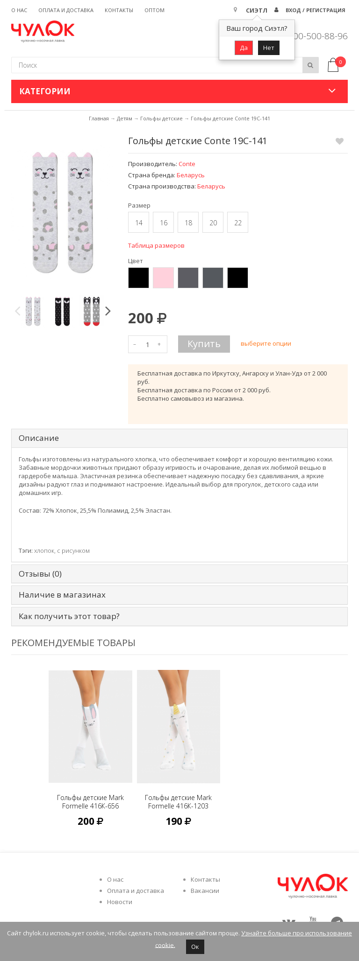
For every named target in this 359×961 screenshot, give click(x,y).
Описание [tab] (39, 438)
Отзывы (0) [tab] (40, 574)
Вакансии (205, 890)
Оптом (154, 10)
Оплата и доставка (65, 10)
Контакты (119, 10)
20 (213, 222)
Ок (195, 946)
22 (238, 222)
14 (139, 222)
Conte (187, 164)
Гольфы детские (161, 118)
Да (244, 47)
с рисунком (73, 550)
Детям (124, 118)
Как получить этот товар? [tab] (69, 616)
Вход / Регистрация (315, 10)
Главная (99, 118)
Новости (119, 902)
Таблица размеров (156, 245)
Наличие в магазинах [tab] (62, 595)
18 (188, 222)
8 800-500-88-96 (314, 36)
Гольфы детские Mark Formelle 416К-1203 (178, 801)
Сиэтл (256, 10)
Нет (268, 47)
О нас (19, 10)
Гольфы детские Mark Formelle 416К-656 (90, 801)
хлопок (44, 550)
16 (163, 222)
